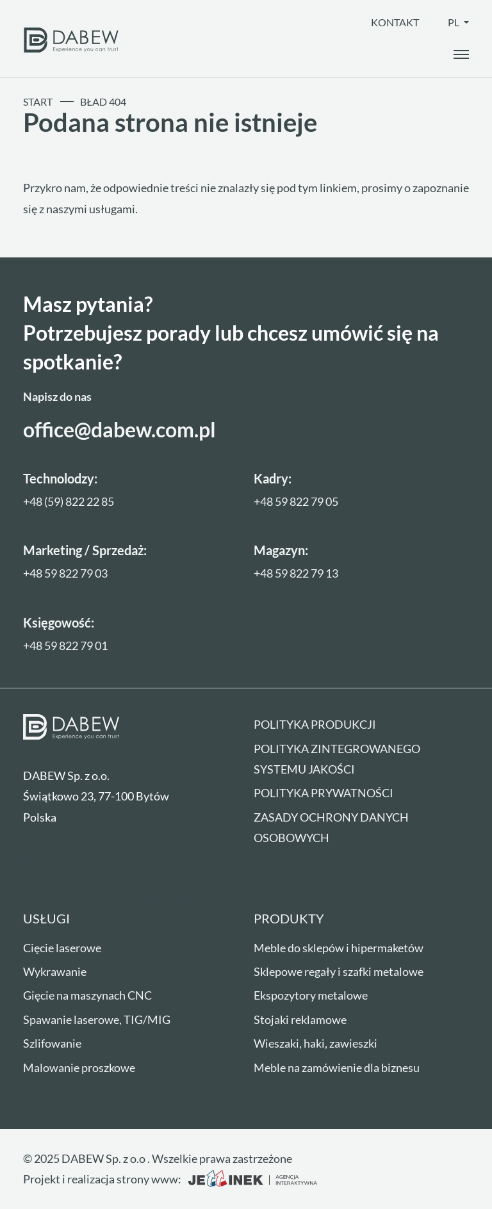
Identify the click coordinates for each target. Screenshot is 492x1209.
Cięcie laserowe (62, 948)
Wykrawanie (54, 971)
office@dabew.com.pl (119, 429)
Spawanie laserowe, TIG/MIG (96, 1019)
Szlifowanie (52, 1043)
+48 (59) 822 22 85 (68, 501)
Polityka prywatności (323, 793)
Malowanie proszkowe (79, 1067)
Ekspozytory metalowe (311, 995)
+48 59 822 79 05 (296, 501)
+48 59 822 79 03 (65, 573)
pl (454, 22)
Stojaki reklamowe (300, 1019)
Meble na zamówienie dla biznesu (337, 1067)
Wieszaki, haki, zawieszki (315, 1043)
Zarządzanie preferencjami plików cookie (118, 898)
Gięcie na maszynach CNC (87, 995)
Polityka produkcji (315, 724)
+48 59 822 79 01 (65, 645)
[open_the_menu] (461, 54)
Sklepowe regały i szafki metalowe (338, 971)
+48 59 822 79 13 (296, 573)
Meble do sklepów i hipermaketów (338, 948)
